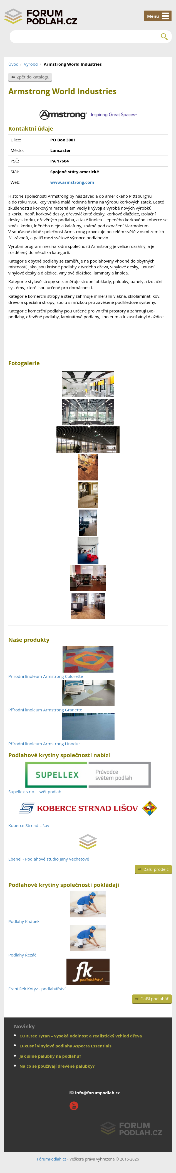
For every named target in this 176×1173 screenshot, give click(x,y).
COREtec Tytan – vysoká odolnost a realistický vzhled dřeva (80, 1036)
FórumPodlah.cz (51, 1159)
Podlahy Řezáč (22, 955)
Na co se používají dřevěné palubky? (57, 1066)
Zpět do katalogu (33, 77)
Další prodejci (156, 869)
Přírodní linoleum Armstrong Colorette (45, 676)
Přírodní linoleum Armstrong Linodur (44, 743)
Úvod (13, 64)
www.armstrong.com (72, 182)
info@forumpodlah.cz (97, 1092)
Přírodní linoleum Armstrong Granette (45, 710)
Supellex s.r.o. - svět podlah (34, 791)
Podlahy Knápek (23, 921)
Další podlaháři (155, 998)
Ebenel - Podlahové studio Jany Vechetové (48, 859)
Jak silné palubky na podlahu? (50, 1056)
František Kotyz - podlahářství (37, 988)
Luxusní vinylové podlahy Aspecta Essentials (65, 1046)
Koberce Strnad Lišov (28, 825)
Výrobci (31, 64)
